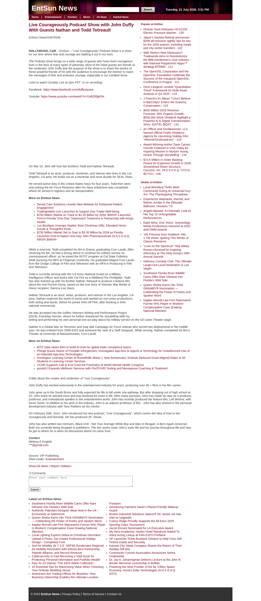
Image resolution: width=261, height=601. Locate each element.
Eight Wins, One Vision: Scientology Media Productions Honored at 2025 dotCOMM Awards (166, 226)
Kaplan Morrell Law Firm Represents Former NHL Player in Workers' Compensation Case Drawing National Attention (167, 305)
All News (102, 17)
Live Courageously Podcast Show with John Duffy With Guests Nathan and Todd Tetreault (81, 27)
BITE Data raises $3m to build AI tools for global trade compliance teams (84, 347)
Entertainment (53, 17)
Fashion (72, 17)
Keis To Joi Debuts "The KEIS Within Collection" (63, 563)
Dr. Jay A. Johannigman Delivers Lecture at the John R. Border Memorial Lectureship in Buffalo (145, 561)
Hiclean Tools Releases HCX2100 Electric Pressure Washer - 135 (165, 31)
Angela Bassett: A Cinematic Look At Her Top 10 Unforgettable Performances (167, 214)
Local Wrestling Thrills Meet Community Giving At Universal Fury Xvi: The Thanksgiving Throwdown (166, 191)
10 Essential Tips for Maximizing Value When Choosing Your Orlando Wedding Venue (68, 568)
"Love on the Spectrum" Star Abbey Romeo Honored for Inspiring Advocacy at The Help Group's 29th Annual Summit (166, 251)
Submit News (120, 17)
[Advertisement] (216, 83)
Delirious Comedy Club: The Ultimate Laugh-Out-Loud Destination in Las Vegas (167, 265)
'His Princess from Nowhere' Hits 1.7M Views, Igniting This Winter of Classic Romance (165, 238)
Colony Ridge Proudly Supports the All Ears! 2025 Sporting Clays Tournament (141, 522)
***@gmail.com (39, 445)
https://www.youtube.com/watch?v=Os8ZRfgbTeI (72, 96)
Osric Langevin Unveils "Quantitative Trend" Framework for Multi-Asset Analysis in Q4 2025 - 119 (167, 90)
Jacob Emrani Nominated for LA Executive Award (141, 528)
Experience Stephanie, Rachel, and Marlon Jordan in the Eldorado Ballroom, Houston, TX (166, 202)
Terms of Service (93, 594)
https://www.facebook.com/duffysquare (68, 89)
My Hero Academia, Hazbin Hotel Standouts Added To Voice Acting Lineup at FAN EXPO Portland (144, 533)
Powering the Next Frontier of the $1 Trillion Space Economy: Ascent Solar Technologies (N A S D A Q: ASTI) (142, 570)
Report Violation (61, 466)
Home (35, 17)
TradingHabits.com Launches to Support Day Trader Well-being (78, 211)
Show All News (38, 466)
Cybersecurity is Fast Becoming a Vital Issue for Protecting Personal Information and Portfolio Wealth (66, 558)
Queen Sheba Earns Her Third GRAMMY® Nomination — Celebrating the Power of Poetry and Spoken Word (167, 290)
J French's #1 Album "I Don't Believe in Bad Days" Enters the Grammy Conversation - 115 (166, 102)
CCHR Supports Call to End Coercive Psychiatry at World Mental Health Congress (90, 365)
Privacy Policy (71, 594)
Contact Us (114, 594)
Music (86, 17)
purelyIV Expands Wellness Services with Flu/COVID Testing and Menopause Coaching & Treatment (102, 368)
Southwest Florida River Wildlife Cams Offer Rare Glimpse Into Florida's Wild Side (164, 276)
